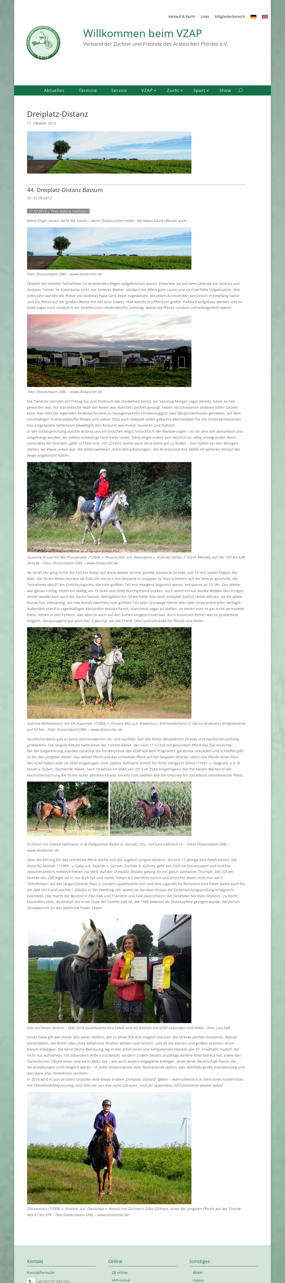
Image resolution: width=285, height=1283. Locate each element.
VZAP (147, 91)
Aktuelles (54, 91)
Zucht (173, 91)
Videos (198, 1280)
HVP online (121, 1280)
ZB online (120, 1272)
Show (225, 91)
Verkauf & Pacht (181, 17)
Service (119, 91)
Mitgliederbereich (230, 17)
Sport (199, 91)
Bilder (198, 1272)
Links (205, 17)
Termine (88, 91)
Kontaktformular (41, 1272)
